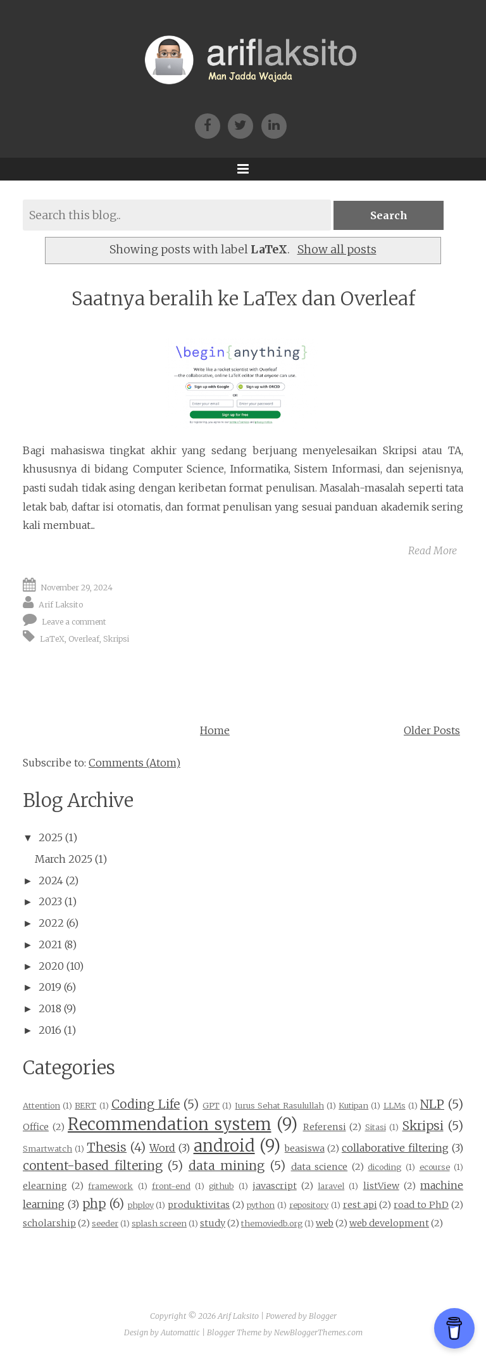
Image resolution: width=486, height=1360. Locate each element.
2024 (51, 880)
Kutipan (353, 1105)
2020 (51, 966)
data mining (227, 1165)
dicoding (384, 1167)
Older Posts (432, 730)
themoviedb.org (271, 1223)
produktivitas (199, 1205)
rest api (360, 1205)
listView (381, 1186)
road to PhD (421, 1205)
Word (162, 1147)
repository (308, 1205)
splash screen (159, 1223)
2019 (50, 987)
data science (319, 1167)
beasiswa (305, 1148)
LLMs (394, 1105)
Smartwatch (47, 1148)
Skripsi (116, 639)
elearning (45, 1186)
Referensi (324, 1127)
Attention (41, 1105)
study (212, 1223)
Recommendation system (169, 1124)
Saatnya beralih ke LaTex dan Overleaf (243, 298)
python (261, 1205)
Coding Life (145, 1104)
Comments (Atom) (134, 762)
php (94, 1203)
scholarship (49, 1223)
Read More (432, 550)
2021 (50, 944)
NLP (432, 1104)
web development (389, 1223)
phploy (141, 1205)
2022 (51, 923)
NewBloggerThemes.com (318, 1332)
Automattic (180, 1332)
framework (110, 1186)
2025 (51, 837)
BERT (85, 1105)
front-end (171, 1186)
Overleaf (83, 639)
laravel (331, 1186)
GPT (211, 1105)
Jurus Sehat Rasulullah (279, 1105)
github (221, 1186)
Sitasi (375, 1127)
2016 (50, 1030)
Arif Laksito (61, 604)
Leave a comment (74, 621)
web (324, 1223)
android (224, 1146)
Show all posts (337, 250)
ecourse (435, 1167)
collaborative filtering (395, 1147)
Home (215, 730)
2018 (50, 1008)
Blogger (323, 1316)
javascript (274, 1186)
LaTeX (52, 639)
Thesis (107, 1147)
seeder (105, 1223)
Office (36, 1127)
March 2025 (63, 859)
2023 (50, 901)
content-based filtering (93, 1165)
